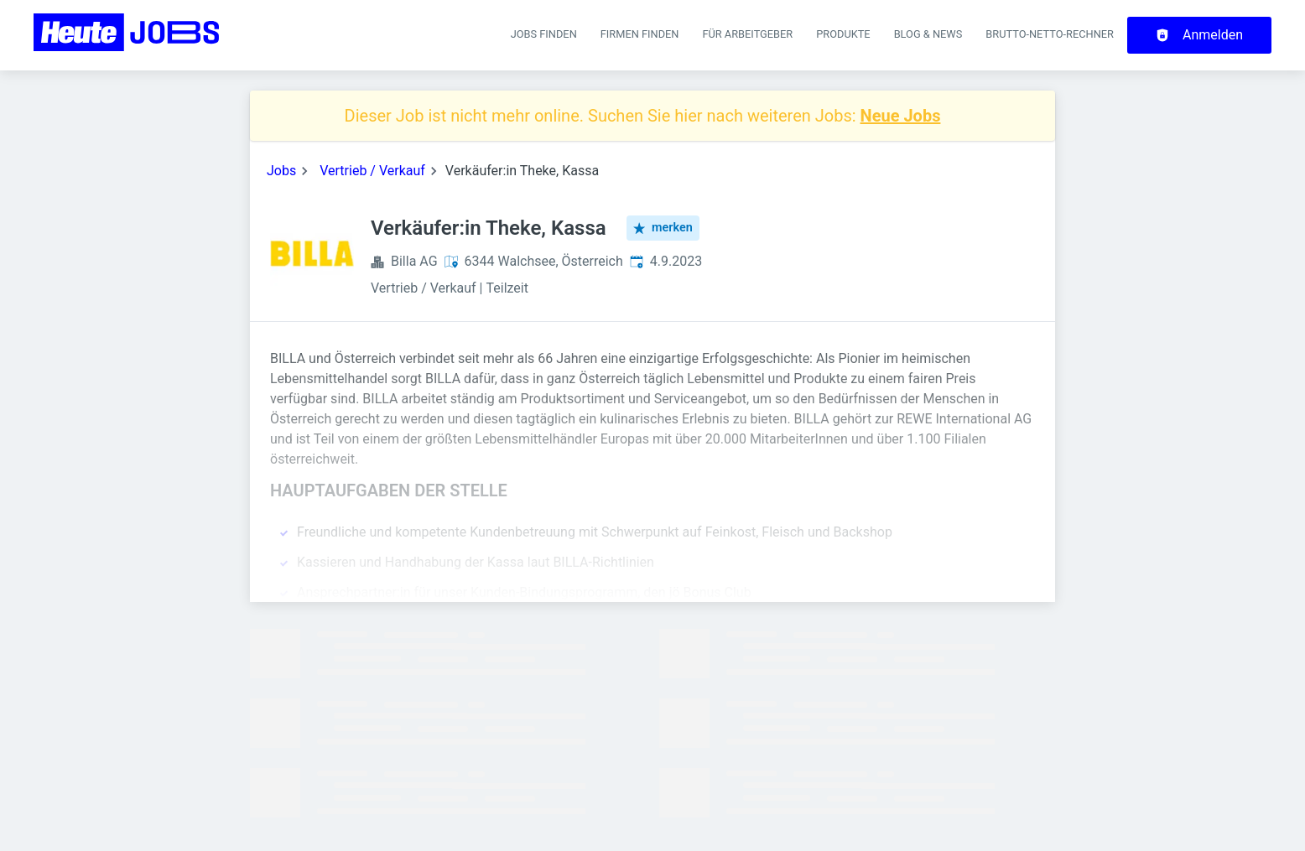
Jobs (281, 171)
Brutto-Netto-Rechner (1049, 34)
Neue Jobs (900, 116)
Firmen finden (640, 34)
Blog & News (928, 34)
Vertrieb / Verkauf (372, 171)
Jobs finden (544, 34)
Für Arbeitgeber (747, 34)
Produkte (843, 34)
